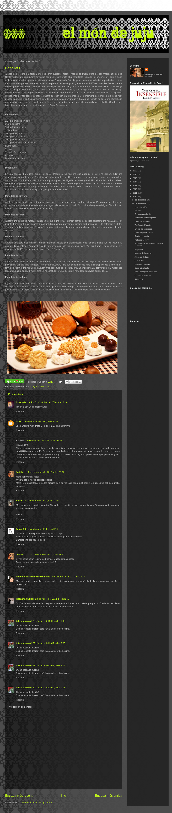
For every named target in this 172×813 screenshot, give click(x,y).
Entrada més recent (19, 795)
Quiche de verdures (143, 275)
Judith (19, 472)
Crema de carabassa (143, 229)
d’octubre (139, 207)
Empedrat (139, 249)
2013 (135, 186)
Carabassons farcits (143, 214)
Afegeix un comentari (20, 707)
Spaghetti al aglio (142, 268)
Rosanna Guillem (25, 599)
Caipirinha (139, 279)
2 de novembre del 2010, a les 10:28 (41, 500)
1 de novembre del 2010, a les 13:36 (40, 421)
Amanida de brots (142, 257)
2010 (135, 197)
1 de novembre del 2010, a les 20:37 (46, 472)
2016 (135, 174)
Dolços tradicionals (39, 386)
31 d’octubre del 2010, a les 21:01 (52, 402)
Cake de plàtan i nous (144, 232)
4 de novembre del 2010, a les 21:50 (46, 554)
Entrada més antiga (108, 795)
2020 (135, 171)
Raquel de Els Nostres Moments (33, 576)
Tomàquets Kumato (143, 225)
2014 (135, 182)
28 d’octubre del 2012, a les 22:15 (68, 576)
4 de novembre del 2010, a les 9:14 (40, 529)
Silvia (19, 500)
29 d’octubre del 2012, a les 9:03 (49, 621)
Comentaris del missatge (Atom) (36, 802)
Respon (20, 411)
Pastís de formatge (142, 264)
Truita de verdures (142, 221)
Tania (19, 529)
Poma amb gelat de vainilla (146, 272)
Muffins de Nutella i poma (145, 218)
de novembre (141, 203)
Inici (63, 795)
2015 (135, 178)
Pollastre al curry (142, 240)
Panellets (12, 68)
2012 (135, 189)
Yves (18, 421)
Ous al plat (139, 260)
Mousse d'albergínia (143, 253)
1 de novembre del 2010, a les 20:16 (43, 440)
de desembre (141, 200)
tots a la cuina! (24, 621)
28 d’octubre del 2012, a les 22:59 (52, 599)
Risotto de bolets (142, 236)
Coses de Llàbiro (25, 402)
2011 (135, 193)
